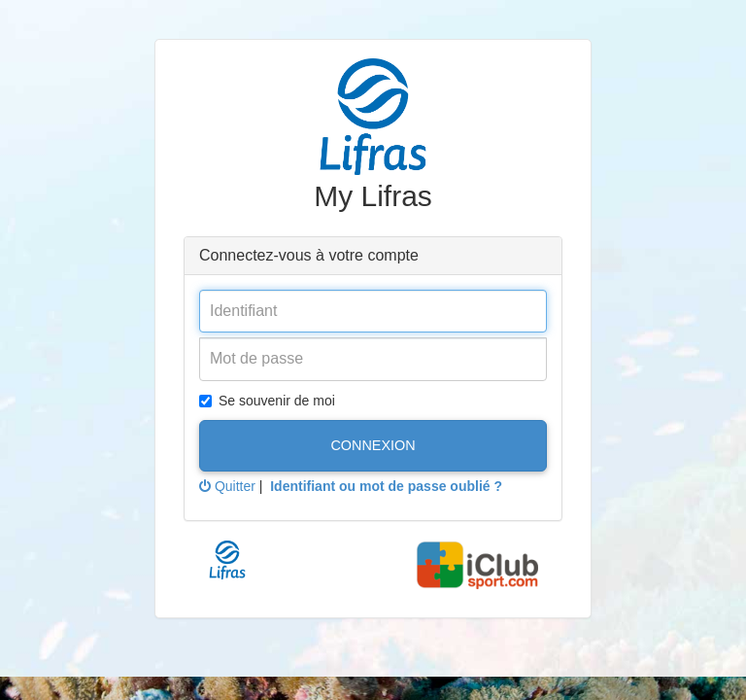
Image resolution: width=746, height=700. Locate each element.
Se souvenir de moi (267, 400)
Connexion (372, 445)
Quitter (227, 486)
